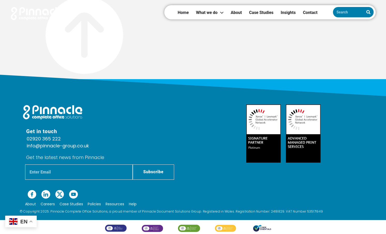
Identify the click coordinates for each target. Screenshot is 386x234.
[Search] (368, 12)
